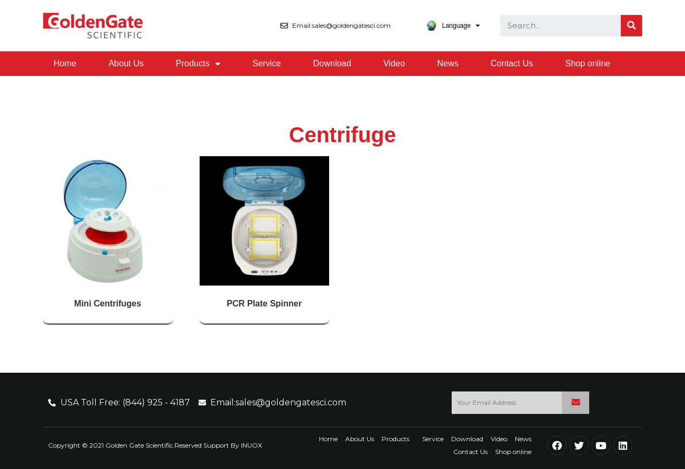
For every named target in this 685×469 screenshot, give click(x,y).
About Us (126, 63)
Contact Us (512, 63)
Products (198, 63)
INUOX (251, 445)
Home (65, 63)
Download (332, 63)
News (448, 63)
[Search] (631, 25)
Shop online (588, 63)
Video (394, 63)
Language (453, 25)
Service (267, 63)
